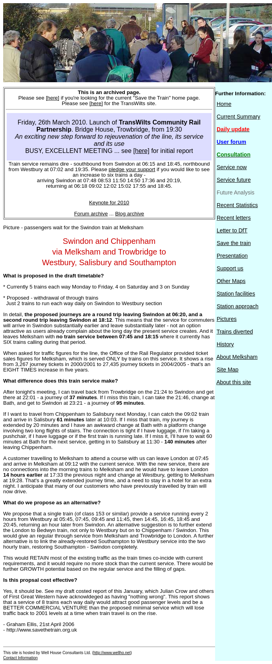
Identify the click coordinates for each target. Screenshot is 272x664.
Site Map (227, 369)
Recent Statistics (237, 205)
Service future (234, 180)
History (225, 344)
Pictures (227, 319)
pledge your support (132, 169)
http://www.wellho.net (111, 653)
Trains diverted (235, 331)
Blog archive (129, 214)
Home (224, 104)
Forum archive (91, 214)
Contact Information (20, 658)
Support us (230, 268)
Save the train (234, 243)
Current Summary (238, 116)
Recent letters (234, 218)
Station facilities (236, 293)
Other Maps (231, 281)
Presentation (232, 256)
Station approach (238, 306)
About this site (233, 382)
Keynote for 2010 (109, 203)
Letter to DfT (232, 230)
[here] (52, 98)
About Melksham (236, 357)
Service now (232, 167)
